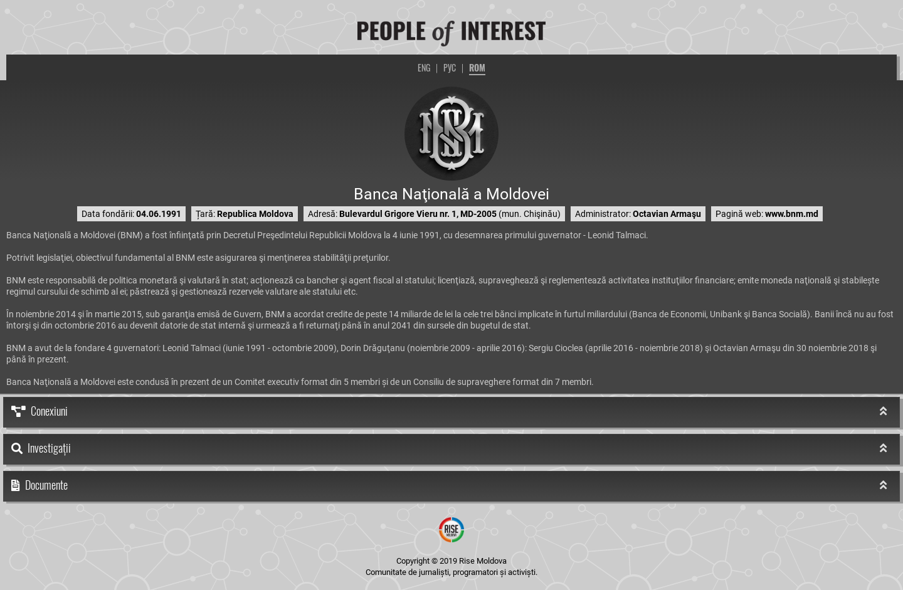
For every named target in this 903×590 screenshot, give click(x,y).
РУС (449, 67)
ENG (424, 67)
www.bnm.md (791, 214)
